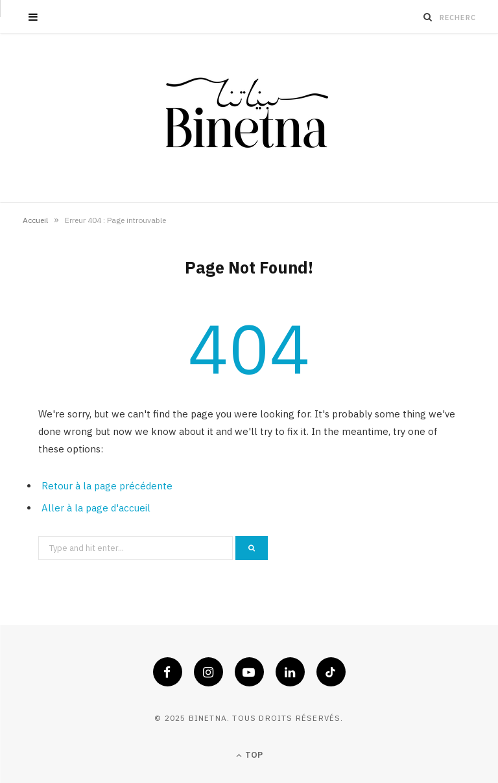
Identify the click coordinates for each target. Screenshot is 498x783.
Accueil (35, 220)
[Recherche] (428, 16)
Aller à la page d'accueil (96, 508)
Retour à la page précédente (107, 486)
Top (249, 754)
